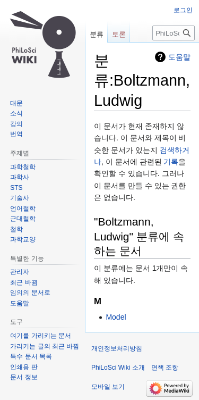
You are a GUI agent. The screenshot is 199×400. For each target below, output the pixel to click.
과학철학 (23, 167)
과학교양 (23, 239)
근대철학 (23, 218)
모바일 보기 (108, 386)
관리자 (19, 272)
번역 (16, 134)
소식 (16, 113)
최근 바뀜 (23, 282)
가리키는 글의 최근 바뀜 (44, 346)
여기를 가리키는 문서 (40, 335)
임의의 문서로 (30, 292)
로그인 (183, 10)
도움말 (179, 57)
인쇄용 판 (23, 367)
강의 (16, 124)
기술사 (19, 198)
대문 (16, 103)
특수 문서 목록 (31, 356)
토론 (119, 34)
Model (116, 317)
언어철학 (23, 208)
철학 (16, 229)
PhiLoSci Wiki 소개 (118, 367)
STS (16, 187)
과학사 (19, 177)
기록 (170, 161)
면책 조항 (164, 367)
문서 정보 (23, 377)
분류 (96, 34)
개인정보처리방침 (116, 348)
